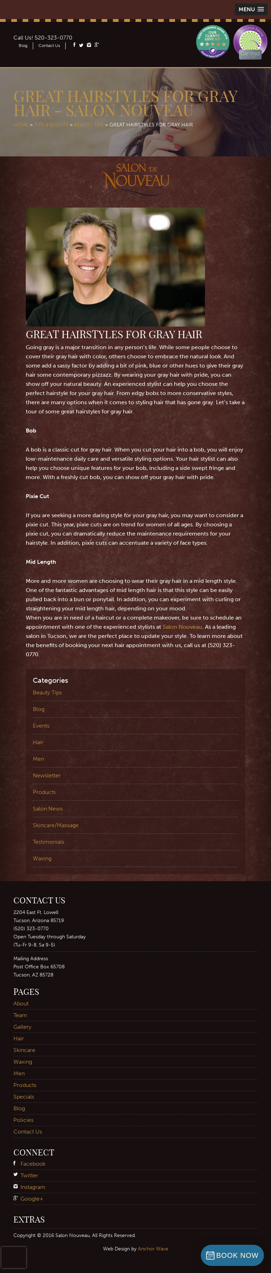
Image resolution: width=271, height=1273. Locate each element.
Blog (23, 45)
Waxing (42, 858)
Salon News (48, 808)
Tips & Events (51, 125)
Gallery (22, 1026)
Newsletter (47, 775)
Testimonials (48, 841)
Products (44, 792)
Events (41, 725)
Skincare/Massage (56, 825)
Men (38, 758)
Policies (23, 1120)
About (21, 1003)
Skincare (24, 1050)
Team (20, 1015)
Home (21, 125)
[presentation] (13, 1257)
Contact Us (49, 45)
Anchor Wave (153, 1248)
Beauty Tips (89, 125)
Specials (23, 1096)
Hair (38, 742)
